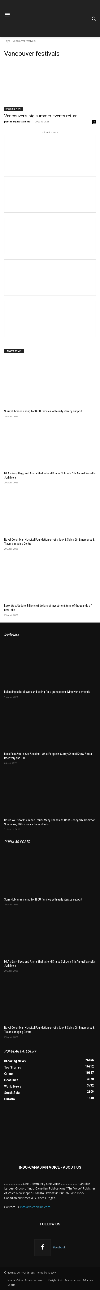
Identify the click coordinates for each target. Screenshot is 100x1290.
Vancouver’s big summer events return (41, 115)
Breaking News (13, 108)
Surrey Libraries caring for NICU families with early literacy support (43, 411)
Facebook (59, 1247)
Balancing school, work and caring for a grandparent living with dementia (47, 691)
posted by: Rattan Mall (18, 121)
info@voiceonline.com (35, 1207)
